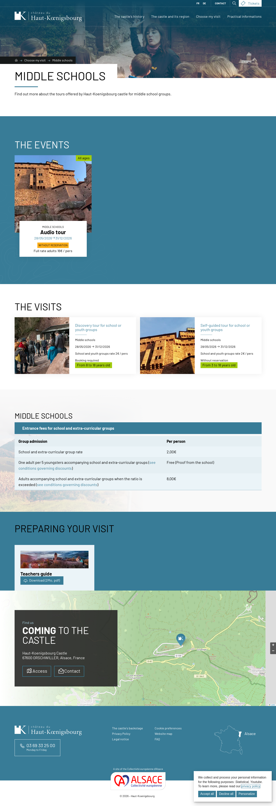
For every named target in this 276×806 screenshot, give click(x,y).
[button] (180, 640)
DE (204, 3)
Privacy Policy (121, 733)
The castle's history (129, 16)
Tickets (250, 3)
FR (197, 3)
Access (36, 671)
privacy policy (250, 786)
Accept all (207, 793)
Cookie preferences (168, 728)
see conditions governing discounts (67, 484)
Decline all (226, 793)
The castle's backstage (127, 728)
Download (41, 580)
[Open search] (234, 3)
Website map (163, 733)
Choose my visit (208, 16)
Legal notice (120, 739)
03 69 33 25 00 (40, 745)
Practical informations (244, 16)
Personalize (247, 793)
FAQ (157, 739)
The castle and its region (170, 16)
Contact (220, 3)
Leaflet (272, 705)
